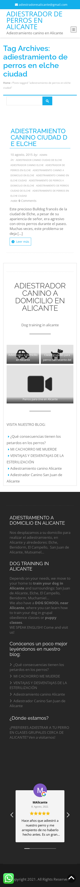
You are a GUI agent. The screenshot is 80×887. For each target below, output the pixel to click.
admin (43, 154)
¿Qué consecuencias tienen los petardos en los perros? (37, 667)
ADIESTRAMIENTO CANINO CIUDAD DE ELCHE (39, 137)
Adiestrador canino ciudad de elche (39, 160)
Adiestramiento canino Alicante (36, 468)
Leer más (20, 242)
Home (6, 83)
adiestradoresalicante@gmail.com (41, 5)
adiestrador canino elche (27, 165)
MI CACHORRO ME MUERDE (33, 449)
